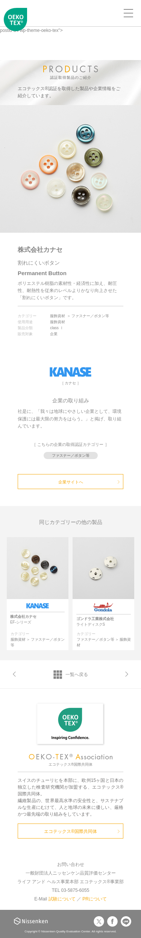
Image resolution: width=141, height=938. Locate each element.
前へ (14, 674)
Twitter (99, 921)
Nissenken (31, 921)
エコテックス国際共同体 (15, 25)
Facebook (112, 921)
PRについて (94, 899)
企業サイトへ (70, 482)
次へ (126, 674)
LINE (126, 921)
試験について (62, 899)
